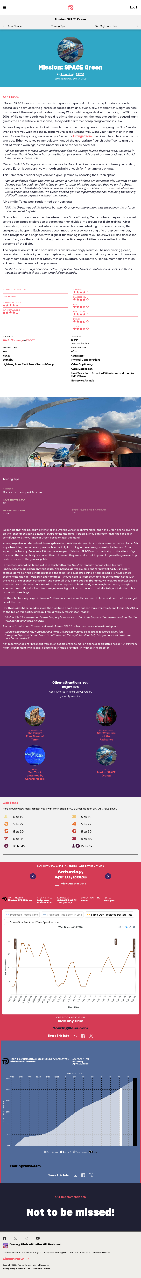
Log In (134, 7)
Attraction (67, 74)
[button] (137, 26)
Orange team (82, 136)
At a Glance (15, 26)
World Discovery (13, 340)
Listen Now (17, 1259)
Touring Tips (58, 26)
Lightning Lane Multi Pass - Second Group (28, 364)
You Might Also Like (106, 26)
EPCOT (80, 74)
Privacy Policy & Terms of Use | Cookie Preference (26, 1268)
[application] (70, 967)
